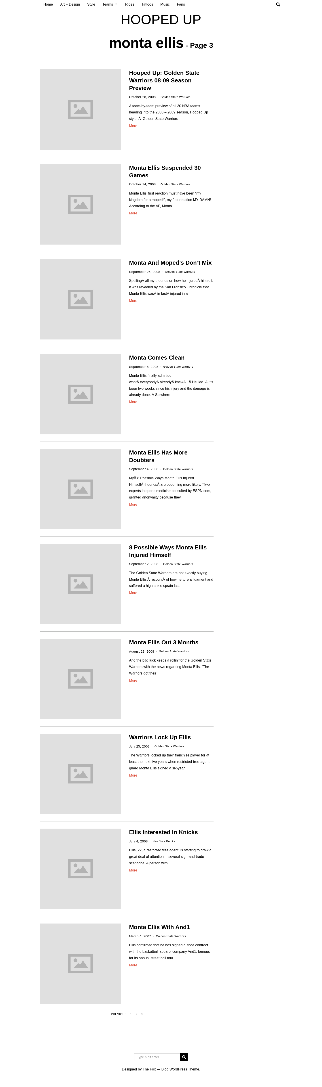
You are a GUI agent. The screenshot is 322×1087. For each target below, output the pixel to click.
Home (48, 4)
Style (91, 4)
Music (165, 4)
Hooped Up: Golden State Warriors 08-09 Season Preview (164, 80)
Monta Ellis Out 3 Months (164, 642)
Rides (129, 4)
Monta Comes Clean (157, 357)
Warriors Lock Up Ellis (160, 737)
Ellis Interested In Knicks (163, 832)
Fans (181, 4)
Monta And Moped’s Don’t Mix (170, 262)
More (133, 126)
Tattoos (147, 4)
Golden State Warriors (178, 97)
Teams (107, 4)
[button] (184, 1057)
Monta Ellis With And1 (159, 927)
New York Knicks (165, 841)
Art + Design (70, 4)
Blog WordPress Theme (180, 1069)
